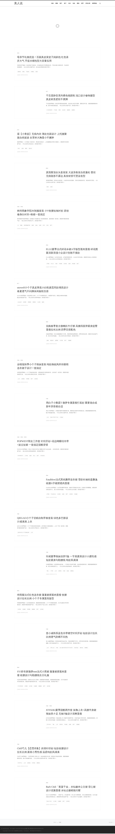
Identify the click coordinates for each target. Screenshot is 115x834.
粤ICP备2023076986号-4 (35, 831)
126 (60, 823)
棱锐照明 (16, 831)
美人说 (7, 829)
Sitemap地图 (24, 829)
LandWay (20, 831)
